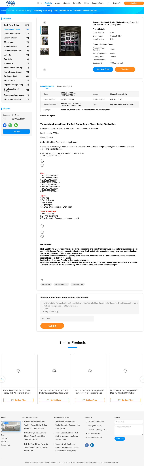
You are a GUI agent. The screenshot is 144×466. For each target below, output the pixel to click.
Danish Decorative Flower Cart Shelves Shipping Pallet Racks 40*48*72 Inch (66, 436)
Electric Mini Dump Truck (16, 99)
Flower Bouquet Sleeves (16, 72)
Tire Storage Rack (16, 76)
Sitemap (4, 438)
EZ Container (16, 63)
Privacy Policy (6, 445)
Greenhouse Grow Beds (16, 50)
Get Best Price (103, 69)
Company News (97, 3)
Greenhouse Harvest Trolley (16, 90)
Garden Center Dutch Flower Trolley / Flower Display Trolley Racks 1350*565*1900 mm (35, 425)
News (3, 435)
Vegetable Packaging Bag (16, 85)
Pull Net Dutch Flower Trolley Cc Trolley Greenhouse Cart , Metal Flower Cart (36, 447)
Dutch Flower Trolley (16, 25)
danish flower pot (61, 284)
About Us (4, 432)
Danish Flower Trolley (16, 29)
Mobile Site (5, 442)
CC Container (16, 42)
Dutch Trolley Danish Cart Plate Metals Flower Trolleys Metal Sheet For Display (35, 436)
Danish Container (16, 38)
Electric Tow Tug (16, 80)
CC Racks (16, 55)
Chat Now (134, 3)
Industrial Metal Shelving (16, 68)
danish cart (46, 284)
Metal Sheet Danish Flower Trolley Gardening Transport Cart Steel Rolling (67, 425)
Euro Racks (16, 59)
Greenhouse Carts (16, 46)
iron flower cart (78, 284)
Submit (52, 325)
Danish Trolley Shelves (16, 33)
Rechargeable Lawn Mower (16, 95)
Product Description (64, 86)
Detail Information (47, 86)
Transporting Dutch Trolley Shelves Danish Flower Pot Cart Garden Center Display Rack (67, 447)
